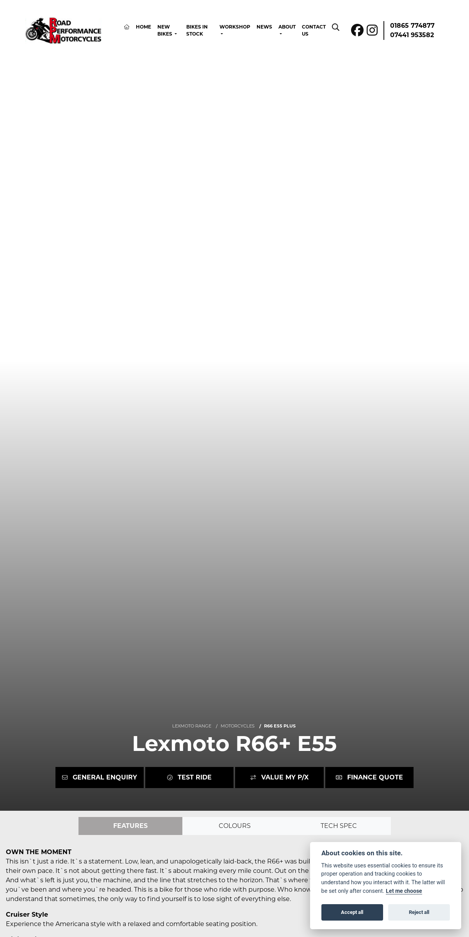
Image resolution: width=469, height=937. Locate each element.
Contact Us (314, 30)
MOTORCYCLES (238, 726)
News (264, 27)
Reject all (419, 912)
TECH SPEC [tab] (339, 826)
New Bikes (165, 30)
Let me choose (404, 890)
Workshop (234, 27)
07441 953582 (412, 35)
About (287, 27)
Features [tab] (130, 826)
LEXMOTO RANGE (191, 726)
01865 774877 (412, 25)
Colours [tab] (235, 826)
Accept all (352, 912)
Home (143, 27)
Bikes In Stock (197, 30)
